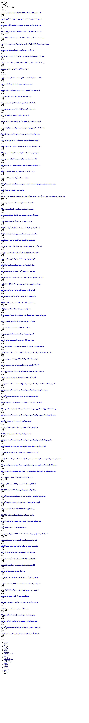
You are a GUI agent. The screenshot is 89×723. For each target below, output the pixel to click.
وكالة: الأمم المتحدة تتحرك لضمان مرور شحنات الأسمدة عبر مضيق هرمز (21, 246)
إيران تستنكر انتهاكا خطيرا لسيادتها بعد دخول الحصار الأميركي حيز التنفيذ (21, 12)
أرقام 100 (6, 648)
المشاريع (6, 667)
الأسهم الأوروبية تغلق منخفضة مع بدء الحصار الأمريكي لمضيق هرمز (20, 215)
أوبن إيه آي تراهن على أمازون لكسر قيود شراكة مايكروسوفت (18, 377)
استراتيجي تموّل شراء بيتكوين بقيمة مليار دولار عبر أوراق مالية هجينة (20, 227)
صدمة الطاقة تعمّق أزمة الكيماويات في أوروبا (13, 527)
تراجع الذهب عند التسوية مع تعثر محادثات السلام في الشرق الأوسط (20, 140)
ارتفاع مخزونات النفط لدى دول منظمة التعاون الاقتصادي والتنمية (19, 427)
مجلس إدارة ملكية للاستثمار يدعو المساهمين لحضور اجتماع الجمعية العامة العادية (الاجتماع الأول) (28, 415)
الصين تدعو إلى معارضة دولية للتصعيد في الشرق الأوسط (17, 202)
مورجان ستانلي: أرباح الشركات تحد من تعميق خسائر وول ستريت (19, 577)
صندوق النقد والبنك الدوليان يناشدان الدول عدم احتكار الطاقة (18, 102)
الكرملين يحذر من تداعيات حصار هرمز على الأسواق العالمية (18, 565)
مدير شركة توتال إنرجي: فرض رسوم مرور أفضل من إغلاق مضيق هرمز (21, 25)
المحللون (6, 663)
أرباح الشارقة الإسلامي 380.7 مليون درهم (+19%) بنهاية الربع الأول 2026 (21, 402)
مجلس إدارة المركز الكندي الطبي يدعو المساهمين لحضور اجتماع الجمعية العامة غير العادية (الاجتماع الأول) (31, 458)
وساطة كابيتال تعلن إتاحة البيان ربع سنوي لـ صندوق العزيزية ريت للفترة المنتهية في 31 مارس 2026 (29, 465)
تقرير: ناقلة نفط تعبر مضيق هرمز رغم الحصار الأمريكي (16, 96)
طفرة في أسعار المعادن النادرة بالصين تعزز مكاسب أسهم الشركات (20, 633)
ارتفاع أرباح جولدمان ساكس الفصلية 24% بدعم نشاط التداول (18, 490)
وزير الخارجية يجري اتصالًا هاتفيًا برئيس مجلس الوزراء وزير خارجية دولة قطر (22, 56)
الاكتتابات (6, 664)
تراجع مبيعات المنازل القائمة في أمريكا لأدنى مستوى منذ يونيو (18, 296)
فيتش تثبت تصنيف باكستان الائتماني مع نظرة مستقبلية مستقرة (19, 540)
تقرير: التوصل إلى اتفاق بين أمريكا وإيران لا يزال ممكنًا (16, 221)
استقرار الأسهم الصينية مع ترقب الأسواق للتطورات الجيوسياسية (19, 602)
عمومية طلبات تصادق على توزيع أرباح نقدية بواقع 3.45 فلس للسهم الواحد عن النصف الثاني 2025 (28, 184)
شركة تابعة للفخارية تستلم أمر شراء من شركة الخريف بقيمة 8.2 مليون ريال (22, 346)
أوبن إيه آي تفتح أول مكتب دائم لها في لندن (13, 571)
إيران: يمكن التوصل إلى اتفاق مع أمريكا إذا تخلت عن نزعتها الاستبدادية (21, 121)
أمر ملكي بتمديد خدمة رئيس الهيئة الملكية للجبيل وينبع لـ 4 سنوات (19, 452)
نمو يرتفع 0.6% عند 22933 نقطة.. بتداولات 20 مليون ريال (17, 477)
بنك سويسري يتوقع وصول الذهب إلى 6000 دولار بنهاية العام (18, 334)
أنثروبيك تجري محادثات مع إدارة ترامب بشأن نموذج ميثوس (17, 50)
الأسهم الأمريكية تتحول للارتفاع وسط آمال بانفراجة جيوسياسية (19, 159)
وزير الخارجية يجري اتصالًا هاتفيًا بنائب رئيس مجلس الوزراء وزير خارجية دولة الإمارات (25, 44)
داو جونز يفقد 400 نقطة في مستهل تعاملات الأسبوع (15, 327)
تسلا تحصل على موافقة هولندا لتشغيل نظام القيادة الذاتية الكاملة (19, 234)
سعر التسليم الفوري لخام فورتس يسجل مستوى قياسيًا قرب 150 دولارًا (21, 521)
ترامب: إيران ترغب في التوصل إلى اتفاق (12, 190)
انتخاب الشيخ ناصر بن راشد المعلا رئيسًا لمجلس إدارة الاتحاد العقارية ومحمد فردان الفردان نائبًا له (28, 471)
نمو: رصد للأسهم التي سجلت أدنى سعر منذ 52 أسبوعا (16, 421)
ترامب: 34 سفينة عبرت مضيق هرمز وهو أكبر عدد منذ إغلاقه (17, 171)
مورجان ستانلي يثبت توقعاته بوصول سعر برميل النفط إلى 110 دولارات (21, 284)
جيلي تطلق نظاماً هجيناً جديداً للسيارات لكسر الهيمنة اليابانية (18, 240)
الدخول (2, 639)
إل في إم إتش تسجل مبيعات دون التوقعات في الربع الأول (17, 209)
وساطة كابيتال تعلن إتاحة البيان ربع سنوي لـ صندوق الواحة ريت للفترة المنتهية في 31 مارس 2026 (28, 409)
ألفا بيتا (5, 670)
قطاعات (6, 657)
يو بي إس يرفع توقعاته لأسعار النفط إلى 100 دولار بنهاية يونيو (18, 271)
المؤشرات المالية (8, 661)
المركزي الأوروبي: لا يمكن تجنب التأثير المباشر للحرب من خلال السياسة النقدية (23, 446)
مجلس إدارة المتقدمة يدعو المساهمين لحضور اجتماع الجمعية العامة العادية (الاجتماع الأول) (26, 352)
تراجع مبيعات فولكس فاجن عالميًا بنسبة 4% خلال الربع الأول (18, 615)
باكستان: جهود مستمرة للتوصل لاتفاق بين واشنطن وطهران (18, 321)
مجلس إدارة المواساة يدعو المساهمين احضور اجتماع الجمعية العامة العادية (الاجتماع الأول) (26, 440)
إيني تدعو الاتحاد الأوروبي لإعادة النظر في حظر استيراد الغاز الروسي (20, 90)
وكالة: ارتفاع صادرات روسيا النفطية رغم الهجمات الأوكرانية (17, 265)
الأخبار (5, 645)
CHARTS (6, 650)
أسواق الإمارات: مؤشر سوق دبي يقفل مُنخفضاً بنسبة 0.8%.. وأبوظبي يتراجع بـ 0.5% (25, 533)
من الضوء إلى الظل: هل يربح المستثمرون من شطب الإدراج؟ (18, 302)
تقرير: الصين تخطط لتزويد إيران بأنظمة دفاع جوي (15, 115)
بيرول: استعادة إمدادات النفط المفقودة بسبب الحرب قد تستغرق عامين (21, 146)
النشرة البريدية (8, 653)
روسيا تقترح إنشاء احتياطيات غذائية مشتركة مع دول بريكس (18, 508)
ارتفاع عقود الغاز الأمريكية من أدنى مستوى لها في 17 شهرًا (17, 340)
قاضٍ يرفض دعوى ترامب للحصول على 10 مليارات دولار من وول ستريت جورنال (23, 315)
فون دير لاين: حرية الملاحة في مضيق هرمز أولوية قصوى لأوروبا (18, 558)
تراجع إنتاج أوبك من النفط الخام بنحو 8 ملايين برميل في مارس (18, 259)
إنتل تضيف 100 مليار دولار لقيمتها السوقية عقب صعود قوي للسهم (19, 359)
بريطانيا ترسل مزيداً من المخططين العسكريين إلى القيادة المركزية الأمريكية (22, 37)
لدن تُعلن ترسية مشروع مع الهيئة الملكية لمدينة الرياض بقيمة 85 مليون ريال (22, 371)
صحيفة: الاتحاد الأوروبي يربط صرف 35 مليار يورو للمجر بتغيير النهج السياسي (22, 127)
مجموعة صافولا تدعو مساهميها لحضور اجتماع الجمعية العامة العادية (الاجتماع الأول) (24, 390)
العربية (6, 673)
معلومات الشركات (8, 659)
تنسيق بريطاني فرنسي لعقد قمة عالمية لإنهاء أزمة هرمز (17, 84)
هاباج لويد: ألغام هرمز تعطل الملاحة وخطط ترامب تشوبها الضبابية (19, 546)
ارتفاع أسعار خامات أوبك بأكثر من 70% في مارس (15, 177)
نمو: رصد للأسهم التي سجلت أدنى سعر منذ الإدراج (15, 608)
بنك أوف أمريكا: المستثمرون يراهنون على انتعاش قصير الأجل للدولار (20, 134)
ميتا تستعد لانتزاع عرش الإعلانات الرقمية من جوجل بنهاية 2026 (18, 109)
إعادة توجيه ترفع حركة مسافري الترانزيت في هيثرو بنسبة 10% (18, 483)
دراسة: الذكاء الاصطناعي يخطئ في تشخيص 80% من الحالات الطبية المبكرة (22, 62)
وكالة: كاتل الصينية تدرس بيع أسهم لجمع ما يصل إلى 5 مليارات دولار (20, 365)
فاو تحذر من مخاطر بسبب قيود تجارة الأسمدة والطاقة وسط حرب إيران (21, 31)
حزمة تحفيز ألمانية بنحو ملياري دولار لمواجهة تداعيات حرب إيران (19, 621)
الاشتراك (6, 642)
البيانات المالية (7, 660)
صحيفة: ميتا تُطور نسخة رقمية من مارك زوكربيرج (15, 69)
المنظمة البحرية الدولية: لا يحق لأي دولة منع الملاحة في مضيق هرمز (20, 252)
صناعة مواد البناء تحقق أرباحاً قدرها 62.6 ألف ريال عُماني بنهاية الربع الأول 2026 (23, 496)
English (6, 671)
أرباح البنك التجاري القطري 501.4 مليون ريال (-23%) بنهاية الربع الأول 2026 (22, 277)
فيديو (5, 656)
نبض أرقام (6, 646)
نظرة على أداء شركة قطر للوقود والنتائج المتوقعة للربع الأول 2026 (19, 396)
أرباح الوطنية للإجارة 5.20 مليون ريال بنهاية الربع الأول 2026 (17, 515)
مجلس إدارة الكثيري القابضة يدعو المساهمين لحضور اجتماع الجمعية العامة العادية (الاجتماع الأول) (28, 384)
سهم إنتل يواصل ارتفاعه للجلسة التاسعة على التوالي (16, 309)
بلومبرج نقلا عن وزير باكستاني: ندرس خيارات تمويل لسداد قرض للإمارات (21, 19)
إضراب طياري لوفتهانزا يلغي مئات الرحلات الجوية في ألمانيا (18, 290)
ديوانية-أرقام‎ (6, 654)
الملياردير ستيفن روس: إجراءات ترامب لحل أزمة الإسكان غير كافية (20, 590)
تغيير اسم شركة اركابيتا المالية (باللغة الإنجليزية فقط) (16, 433)
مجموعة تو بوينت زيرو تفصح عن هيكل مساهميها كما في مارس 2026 (20, 152)
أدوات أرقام (6, 652)
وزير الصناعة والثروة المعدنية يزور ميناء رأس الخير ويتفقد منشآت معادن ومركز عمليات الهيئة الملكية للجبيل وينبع (33, 196)
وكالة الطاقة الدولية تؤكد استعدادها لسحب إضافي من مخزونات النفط (20, 165)
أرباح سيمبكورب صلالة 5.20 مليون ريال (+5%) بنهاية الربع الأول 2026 (20, 502)
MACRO (6, 649)
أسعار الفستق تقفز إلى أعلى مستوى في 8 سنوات (15, 596)
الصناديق (6, 666)
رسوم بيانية (6, 668)
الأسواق (5, 643)
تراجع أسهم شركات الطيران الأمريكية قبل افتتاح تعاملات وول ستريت (20, 583)
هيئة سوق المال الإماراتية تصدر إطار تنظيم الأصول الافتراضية (18, 552)
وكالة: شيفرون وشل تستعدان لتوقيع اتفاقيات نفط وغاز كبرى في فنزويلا (21, 78)
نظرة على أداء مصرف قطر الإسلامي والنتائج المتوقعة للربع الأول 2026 (20, 627)
